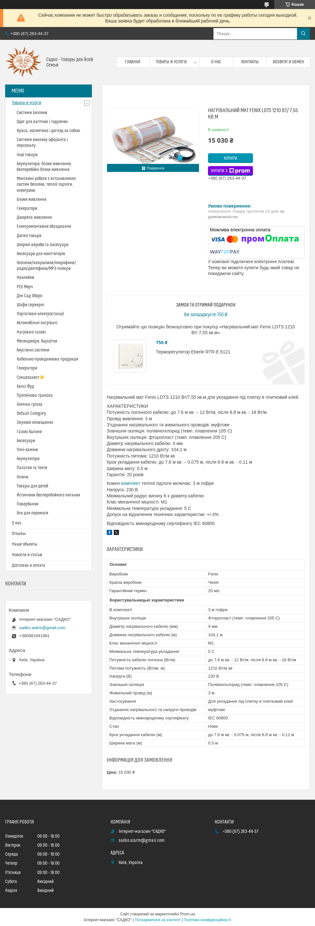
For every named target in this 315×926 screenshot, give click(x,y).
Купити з (230, 171)
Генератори (27, 208)
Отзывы (19, 533)
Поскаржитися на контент (157, 920)
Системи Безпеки (32, 112)
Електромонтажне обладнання (44, 226)
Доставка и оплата (28, 565)
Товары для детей (32, 486)
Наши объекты (24, 544)
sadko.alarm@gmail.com (42, 627)
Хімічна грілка (29, 404)
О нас (216, 62)
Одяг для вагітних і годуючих (42, 121)
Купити (230, 158)
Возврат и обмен (288, 62)
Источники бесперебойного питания (48, 495)
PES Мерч (25, 286)
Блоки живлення (31, 199)
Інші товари (27, 154)
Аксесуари (26, 440)
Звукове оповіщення (35, 422)
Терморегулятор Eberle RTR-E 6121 (193, 351)
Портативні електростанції (40, 313)
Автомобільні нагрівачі (37, 322)
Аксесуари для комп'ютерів (41, 253)
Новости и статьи (27, 554)
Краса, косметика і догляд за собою (48, 130)
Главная (132, 62)
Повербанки (27, 504)
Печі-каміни (27, 449)
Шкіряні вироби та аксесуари (42, 244)
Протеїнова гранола (35, 395)
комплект (130, 483)
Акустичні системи (33, 350)
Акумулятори (28, 458)
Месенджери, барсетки (37, 341)
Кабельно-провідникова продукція (47, 359)
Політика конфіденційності (207, 920)
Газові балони (29, 431)
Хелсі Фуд (25, 386)
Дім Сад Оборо (29, 295)
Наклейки (25, 277)
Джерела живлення (34, 217)
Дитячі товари (29, 235)
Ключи (22, 477)
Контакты (250, 62)
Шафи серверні (30, 304)
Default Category (31, 413)
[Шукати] (303, 34)
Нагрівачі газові (31, 332)
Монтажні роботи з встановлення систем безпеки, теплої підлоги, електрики (46, 184)
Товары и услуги (171, 62)
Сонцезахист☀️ (31, 377)
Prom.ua (187, 914)
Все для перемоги (32, 513)
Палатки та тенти (32, 467)
